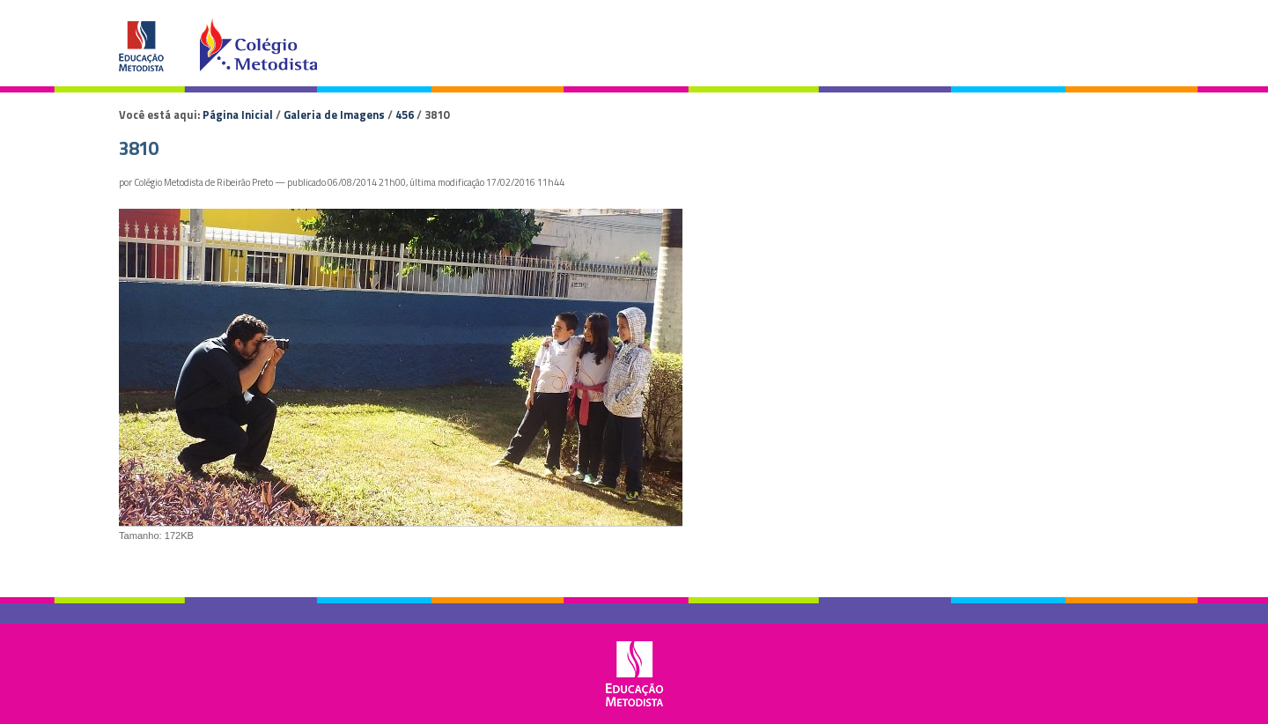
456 (404, 114)
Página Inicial (238, 114)
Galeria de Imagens (334, 114)
